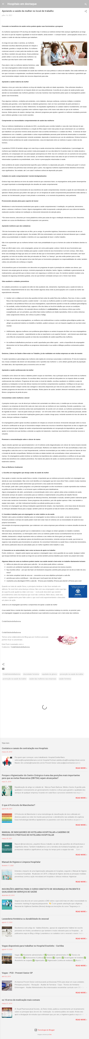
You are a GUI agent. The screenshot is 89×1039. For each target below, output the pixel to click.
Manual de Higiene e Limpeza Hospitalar (21, 862)
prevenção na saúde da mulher (71, 674)
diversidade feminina (31, 674)
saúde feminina (65, 679)
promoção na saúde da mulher (14, 679)
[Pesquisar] (85, 4)
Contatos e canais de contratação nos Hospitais (25, 748)
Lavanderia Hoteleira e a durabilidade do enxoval (25, 919)
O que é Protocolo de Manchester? (18, 805)
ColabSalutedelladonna (11, 674)
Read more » (81, 768)
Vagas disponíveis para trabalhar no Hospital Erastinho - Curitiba (33, 946)
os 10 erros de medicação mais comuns (21, 1000)
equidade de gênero (49, 674)
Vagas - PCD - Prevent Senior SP (17, 973)
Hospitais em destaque (22, 4)
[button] (85, 11)
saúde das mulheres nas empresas (42, 679)
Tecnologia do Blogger (44, 1030)
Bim (50, 1034)
